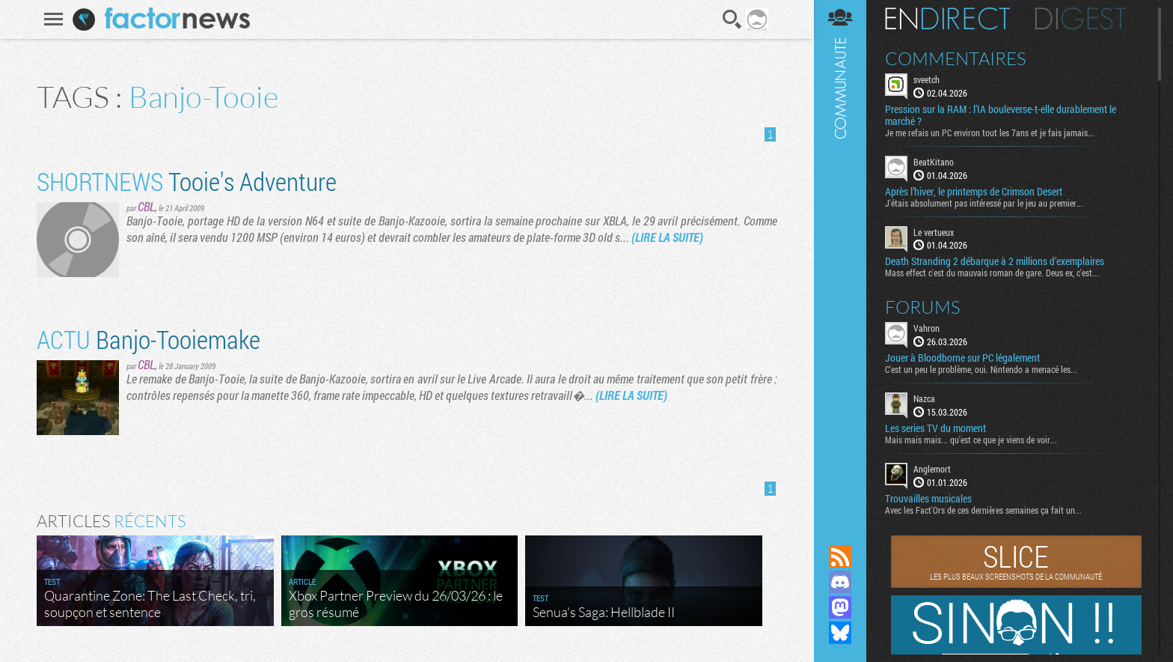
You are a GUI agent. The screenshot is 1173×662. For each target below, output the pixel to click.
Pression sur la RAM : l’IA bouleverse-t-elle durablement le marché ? (1000, 115)
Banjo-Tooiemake (148, 339)
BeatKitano (933, 162)
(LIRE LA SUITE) (667, 237)
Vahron (926, 328)
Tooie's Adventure (187, 181)
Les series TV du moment (935, 428)
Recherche (732, 19)
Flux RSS (840, 556)
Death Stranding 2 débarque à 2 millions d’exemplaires (994, 261)
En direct (947, 18)
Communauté (840, 258)
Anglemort (932, 469)
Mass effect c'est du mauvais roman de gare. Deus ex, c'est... (992, 273)
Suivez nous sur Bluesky (840, 633)
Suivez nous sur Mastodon (840, 607)
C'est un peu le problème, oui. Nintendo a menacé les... (981, 369)
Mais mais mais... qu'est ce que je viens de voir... (971, 440)
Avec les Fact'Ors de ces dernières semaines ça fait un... (983, 510)
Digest (1081, 18)
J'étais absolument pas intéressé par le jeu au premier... (984, 203)
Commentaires (955, 58)
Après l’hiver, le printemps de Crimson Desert (973, 192)
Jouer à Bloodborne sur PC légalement (962, 358)
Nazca (924, 398)
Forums (923, 307)
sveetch (926, 79)
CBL (146, 206)
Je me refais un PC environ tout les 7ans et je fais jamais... (989, 133)
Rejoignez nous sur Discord (840, 582)
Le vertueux (933, 232)
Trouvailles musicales (928, 499)
